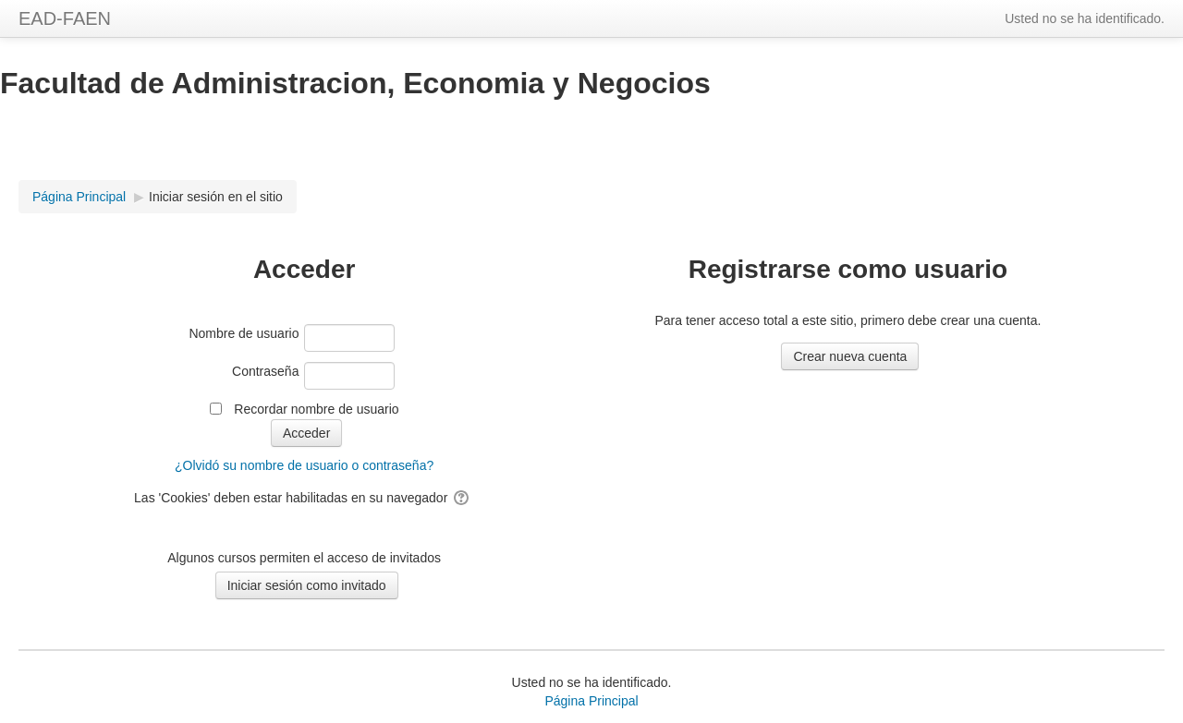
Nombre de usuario (244, 333)
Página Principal (591, 700)
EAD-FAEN (64, 18)
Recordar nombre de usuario (316, 409)
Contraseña (265, 371)
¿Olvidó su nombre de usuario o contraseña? (304, 465)
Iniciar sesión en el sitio (216, 196)
